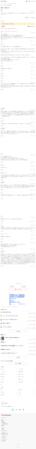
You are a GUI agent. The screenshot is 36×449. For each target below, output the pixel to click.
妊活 (1, 389)
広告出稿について (4, 422)
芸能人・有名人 (21, 371)
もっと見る (18, 331)
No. (2, 31)
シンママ (20, 394)
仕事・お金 (20, 379)
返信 (2, 41)
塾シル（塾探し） (4, 440)
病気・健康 (2, 376)
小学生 (20, 392)
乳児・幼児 (2, 392)
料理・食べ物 (21, 374)
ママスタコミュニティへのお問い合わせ (7, 406)
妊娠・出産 (20, 389)
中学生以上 (2, 394)
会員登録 (29, 1)
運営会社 (3, 425)
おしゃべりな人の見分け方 (7, 5)
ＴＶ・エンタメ (3, 371)
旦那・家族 (2, 374)
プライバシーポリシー (4, 430)
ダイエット (2, 379)
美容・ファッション (22, 376)
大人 (1, 384)
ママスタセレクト (4, 437)
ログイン (32, 1)
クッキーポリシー (4, 432)
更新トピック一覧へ (18, 289)
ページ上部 (18, 444)
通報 (1, 17)
